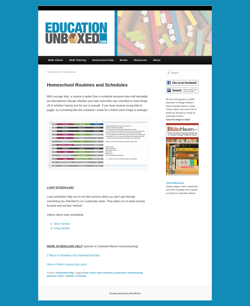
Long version (62, 228)
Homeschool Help (103, 60)
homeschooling (135, 273)
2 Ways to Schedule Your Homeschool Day (73, 255)
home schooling (105, 273)
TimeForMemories (175, 183)
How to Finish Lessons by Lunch (67, 264)
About (156, 60)
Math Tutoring (77, 60)
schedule (69, 276)
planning (51, 276)
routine (60, 276)
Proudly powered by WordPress (125, 293)
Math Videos (55, 60)
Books (124, 60)
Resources (140, 60)
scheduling (80, 276)
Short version (62, 223)
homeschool (120, 273)
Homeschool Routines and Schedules (87, 85)
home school (89, 273)
